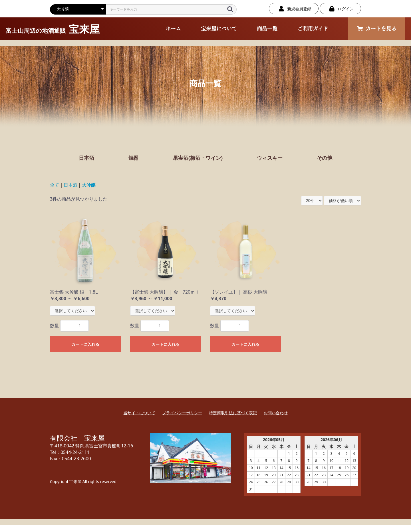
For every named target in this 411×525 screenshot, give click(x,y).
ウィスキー (270, 157)
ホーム (173, 29)
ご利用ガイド (312, 29)
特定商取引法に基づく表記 (233, 412)
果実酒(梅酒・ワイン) (198, 157)
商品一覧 (267, 29)
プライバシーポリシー (182, 412)
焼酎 (133, 157)
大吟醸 (89, 185)
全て (54, 185)
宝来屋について (219, 29)
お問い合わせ (276, 412)
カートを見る (376, 29)
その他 (324, 157)
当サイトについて (139, 412)
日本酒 (86, 157)
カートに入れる (85, 344)
